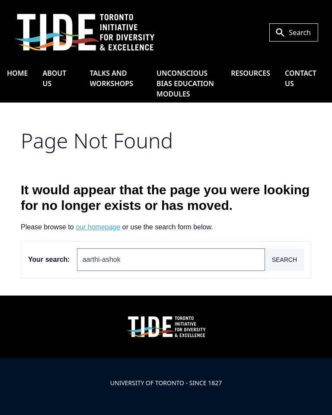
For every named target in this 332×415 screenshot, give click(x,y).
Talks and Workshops (111, 78)
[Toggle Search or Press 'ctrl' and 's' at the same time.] (293, 32)
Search (284, 259)
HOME (17, 73)
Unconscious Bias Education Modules (185, 83)
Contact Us (300, 78)
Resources (250, 73)
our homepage (98, 227)
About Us (54, 78)
